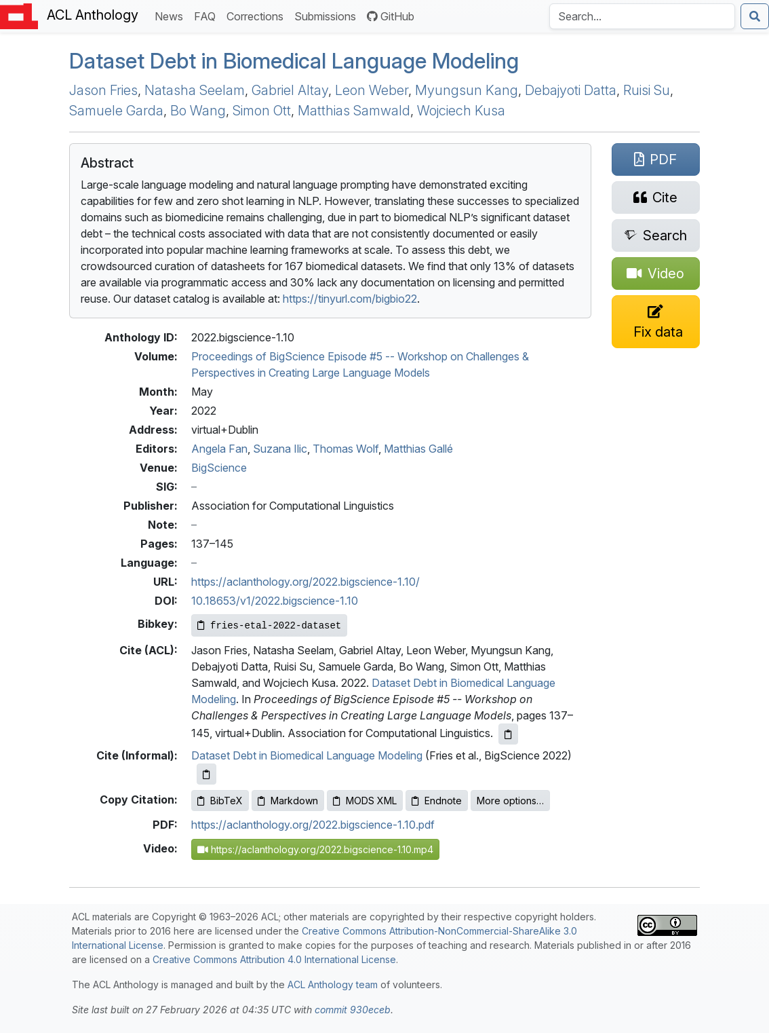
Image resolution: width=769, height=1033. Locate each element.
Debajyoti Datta (570, 90)
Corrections (257, 15)
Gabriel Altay (290, 90)
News (172, 15)
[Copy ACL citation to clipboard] (508, 734)
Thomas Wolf (345, 448)
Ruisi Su (646, 90)
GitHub (390, 16)
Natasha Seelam (194, 90)
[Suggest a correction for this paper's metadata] (656, 321)
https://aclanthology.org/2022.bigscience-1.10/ (305, 581)
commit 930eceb (353, 1009)
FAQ (207, 15)
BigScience (219, 467)
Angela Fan (219, 448)
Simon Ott (262, 110)
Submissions (327, 15)
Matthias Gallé (418, 448)
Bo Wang (198, 110)
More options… (510, 800)
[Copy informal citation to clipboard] (206, 774)
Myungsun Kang (466, 90)
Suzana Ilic (280, 448)
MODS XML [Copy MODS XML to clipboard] (365, 800)
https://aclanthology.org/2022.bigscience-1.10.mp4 (315, 849)
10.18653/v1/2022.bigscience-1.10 (274, 600)
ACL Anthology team (333, 984)
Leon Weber (371, 90)
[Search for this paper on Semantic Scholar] (656, 235)
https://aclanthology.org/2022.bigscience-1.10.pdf (313, 824)
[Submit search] (755, 16)
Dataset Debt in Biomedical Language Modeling (294, 61)
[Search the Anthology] (642, 16)
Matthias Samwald (354, 110)
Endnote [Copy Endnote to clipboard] (437, 800)
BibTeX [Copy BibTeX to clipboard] (220, 800)
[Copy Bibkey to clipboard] (269, 625)
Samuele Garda (116, 110)
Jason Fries (103, 90)
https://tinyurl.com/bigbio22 (350, 298)
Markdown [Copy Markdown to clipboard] (288, 800)
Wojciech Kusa (461, 110)
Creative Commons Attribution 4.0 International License (274, 959)
